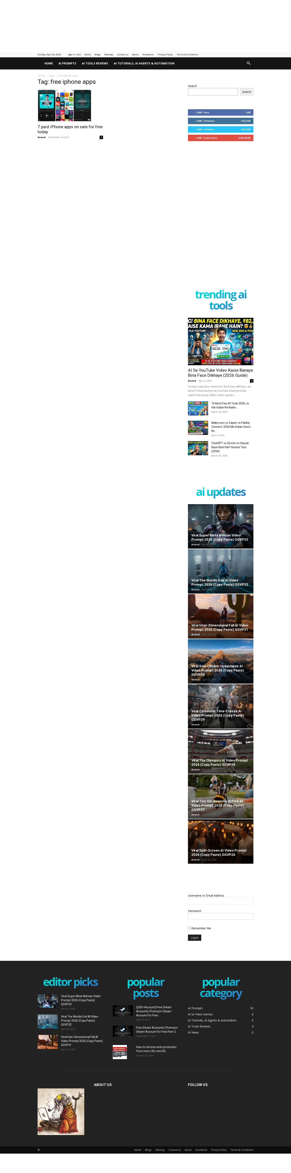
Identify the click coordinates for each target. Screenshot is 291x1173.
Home (87, 54)
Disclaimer (148, 54)
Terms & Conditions (187, 54)
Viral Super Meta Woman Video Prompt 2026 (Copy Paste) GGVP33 (219, 537)
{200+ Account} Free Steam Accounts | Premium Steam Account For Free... (154, 1011)
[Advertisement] (98, 25)
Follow (246, 120)
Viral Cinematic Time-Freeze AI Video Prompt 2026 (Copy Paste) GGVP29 (217, 715)
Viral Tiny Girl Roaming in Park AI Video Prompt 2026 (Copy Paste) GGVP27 (217, 805)
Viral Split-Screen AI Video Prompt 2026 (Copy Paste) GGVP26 (219, 852)
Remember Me (199, 928)
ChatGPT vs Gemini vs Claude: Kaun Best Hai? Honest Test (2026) (230, 447)
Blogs (97, 54)
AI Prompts (67, 63)
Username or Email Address (206, 895)
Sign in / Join (74, 54)
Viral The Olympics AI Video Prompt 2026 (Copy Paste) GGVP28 (219, 762)
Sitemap (108, 54)
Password (194, 911)
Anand (42, 137)
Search (192, 86)
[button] (248, 64)
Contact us (122, 54)
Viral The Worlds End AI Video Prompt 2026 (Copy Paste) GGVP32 (219, 582)
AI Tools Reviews (95, 63)
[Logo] (40, 63)
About (135, 54)
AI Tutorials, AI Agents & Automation (144, 63)
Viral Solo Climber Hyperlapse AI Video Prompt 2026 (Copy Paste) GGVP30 (217, 670)
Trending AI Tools (220, 301)
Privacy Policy (165, 54)
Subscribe (244, 137)
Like (248, 112)
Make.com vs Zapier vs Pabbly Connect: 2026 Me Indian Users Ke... (231, 426)
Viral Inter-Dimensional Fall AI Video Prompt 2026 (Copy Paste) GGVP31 (219, 627)
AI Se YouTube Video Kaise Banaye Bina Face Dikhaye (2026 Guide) (220, 373)
